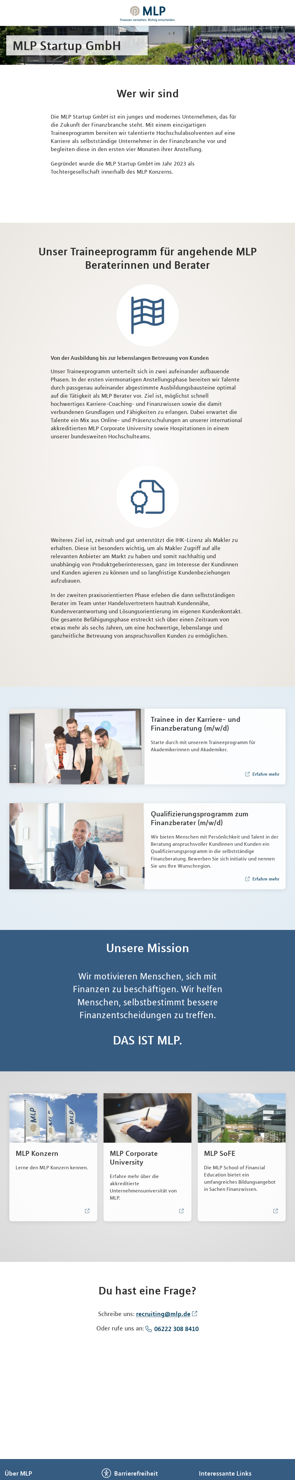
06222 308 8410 (176, 1329)
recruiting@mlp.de (163, 1314)
